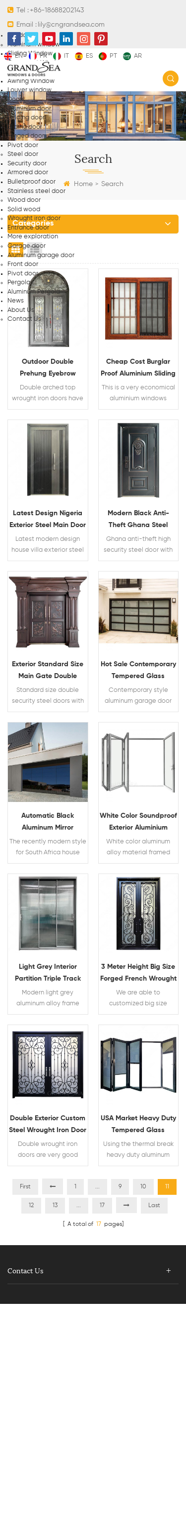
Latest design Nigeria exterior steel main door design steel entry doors (47, 520)
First (25, 1187)
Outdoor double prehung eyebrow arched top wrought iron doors (47, 369)
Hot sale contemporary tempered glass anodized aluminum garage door (138, 671)
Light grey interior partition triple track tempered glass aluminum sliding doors (47, 974)
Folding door (26, 117)
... (97, 1187)
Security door (27, 163)
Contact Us (24, 319)
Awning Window (31, 81)
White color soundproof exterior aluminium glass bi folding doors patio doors (138, 823)
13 (55, 1206)
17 (102, 1206)
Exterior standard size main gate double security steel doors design (47, 671)
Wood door (24, 200)
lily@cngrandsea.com (71, 24)
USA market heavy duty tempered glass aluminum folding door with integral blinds (138, 1125)
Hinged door (25, 136)
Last (154, 1206)
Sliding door (24, 127)
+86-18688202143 (57, 10)
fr (38, 56)
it (61, 56)
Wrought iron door (34, 218)
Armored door (27, 172)
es (84, 56)
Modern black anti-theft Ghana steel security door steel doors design (138, 520)
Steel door (22, 154)
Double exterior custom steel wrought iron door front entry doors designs (47, 1125)
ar (132, 56)
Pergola (18, 282)
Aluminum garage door (40, 255)
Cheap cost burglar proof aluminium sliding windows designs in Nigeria (138, 369)
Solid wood (23, 209)
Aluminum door (29, 109)
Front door (22, 264)
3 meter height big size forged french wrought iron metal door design (138, 974)
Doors (16, 99)
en (13, 56)
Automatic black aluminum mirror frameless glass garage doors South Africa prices (47, 823)
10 (143, 1187)
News (15, 301)
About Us (20, 310)
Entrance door (28, 228)
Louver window (29, 90)
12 (31, 1206)
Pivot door (22, 145)
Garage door (26, 246)
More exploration (32, 236)
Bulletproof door (31, 182)
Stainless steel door (36, 191)
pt (108, 56)
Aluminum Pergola (33, 292)
